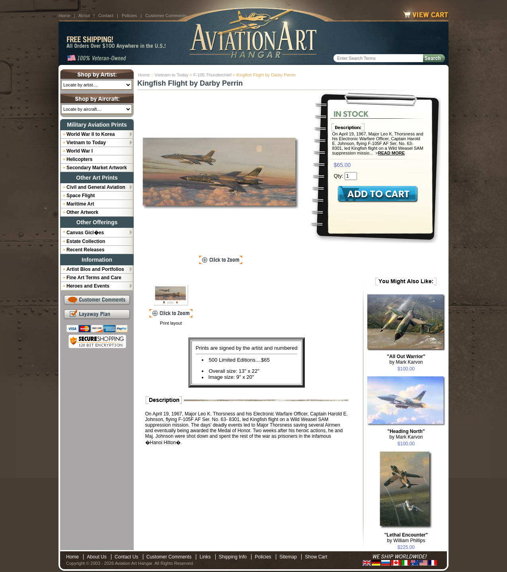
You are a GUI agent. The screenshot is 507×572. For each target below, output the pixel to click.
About (84, 15)
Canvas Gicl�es (85, 232)
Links (205, 557)
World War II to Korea (90, 134)
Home (64, 15)
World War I (79, 151)
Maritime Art (80, 204)
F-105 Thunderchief (212, 74)
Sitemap (288, 557)
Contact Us (126, 557)
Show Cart (316, 557)
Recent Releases (85, 250)
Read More (391, 153)
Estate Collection (85, 241)
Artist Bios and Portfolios (95, 269)
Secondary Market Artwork (96, 167)
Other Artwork (82, 212)
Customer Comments (166, 15)
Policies (129, 15)
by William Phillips (406, 537)
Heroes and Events (87, 286)
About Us (96, 557)
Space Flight (80, 195)
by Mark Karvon (406, 359)
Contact (105, 15)
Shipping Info (233, 557)
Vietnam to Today (172, 74)
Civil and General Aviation (95, 187)
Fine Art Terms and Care (93, 277)
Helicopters (79, 159)
